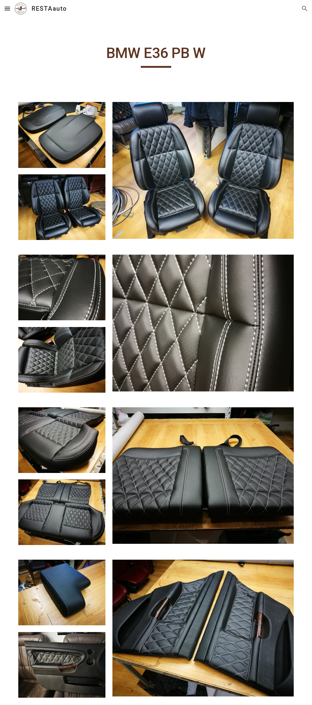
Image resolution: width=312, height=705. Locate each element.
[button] (7, 8)
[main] (155, 56)
